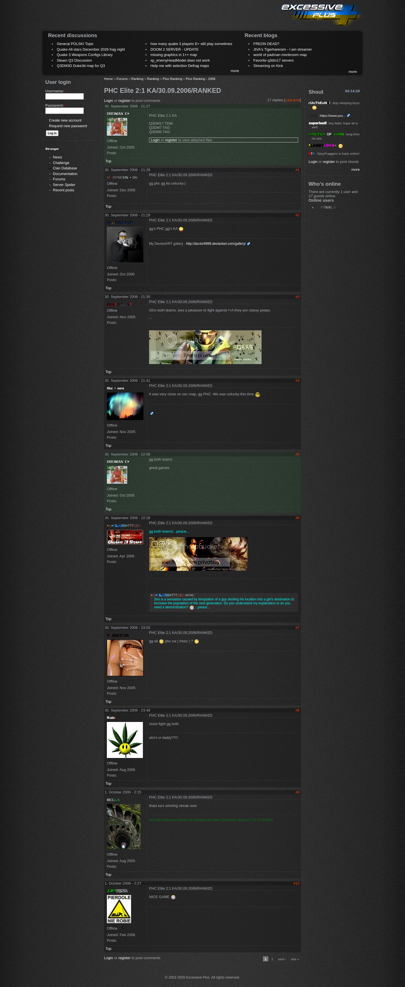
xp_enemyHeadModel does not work (180, 60)
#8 (298, 710)
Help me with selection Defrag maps (179, 66)
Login (108, 100)
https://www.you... (333, 115)
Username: (56, 91)
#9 (298, 792)
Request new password (68, 126)
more (235, 71)
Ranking (137, 78)
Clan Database (65, 168)
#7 (298, 627)
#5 (298, 454)
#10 (296, 883)
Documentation (65, 174)
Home (108, 78)
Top (108, 161)
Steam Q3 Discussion (74, 60)
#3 (298, 297)
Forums (59, 179)
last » (295, 959)
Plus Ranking (172, 78)
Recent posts (63, 190)
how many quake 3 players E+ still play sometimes (191, 44)
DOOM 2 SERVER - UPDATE (174, 49)
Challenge (61, 163)
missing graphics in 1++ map (173, 55)
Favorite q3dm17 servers (273, 60)
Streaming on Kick (268, 66)
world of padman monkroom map (280, 55)
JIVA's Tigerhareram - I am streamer (282, 49)
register (124, 100)
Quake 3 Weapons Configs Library (84, 55)
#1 (298, 170)
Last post (292, 100)
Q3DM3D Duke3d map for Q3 (81, 66)
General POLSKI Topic (75, 44)
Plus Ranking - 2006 (200, 78)
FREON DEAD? (266, 44)
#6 (298, 518)
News (57, 157)
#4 (298, 380)
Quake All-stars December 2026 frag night (91, 49)
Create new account (65, 120)
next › (282, 959)
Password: (55, 105)
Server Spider (64, 185)
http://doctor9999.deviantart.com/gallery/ (216, 244)
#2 (298, 215)
